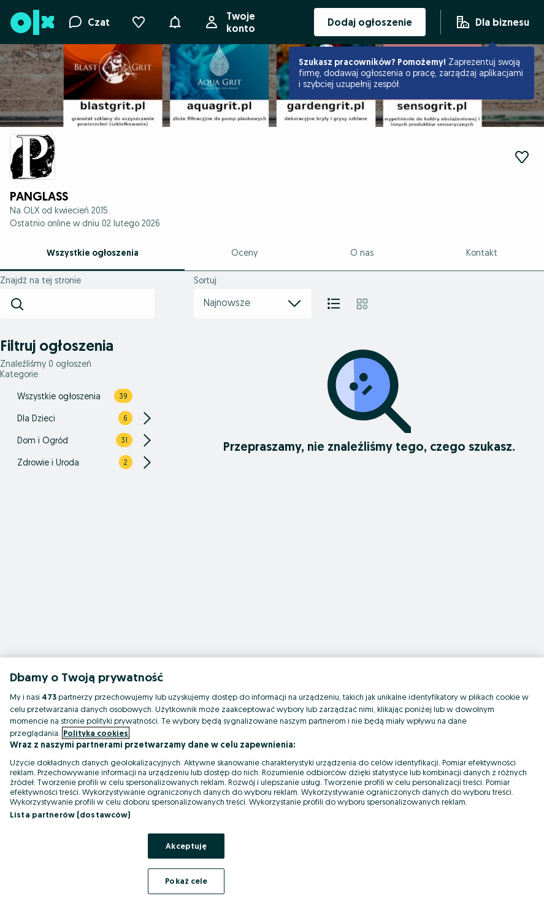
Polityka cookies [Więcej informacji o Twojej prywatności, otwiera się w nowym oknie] (95, 733)
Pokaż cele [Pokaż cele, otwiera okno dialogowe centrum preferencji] (186, 881)
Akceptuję (186, 846)
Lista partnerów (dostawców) (70, 814)
